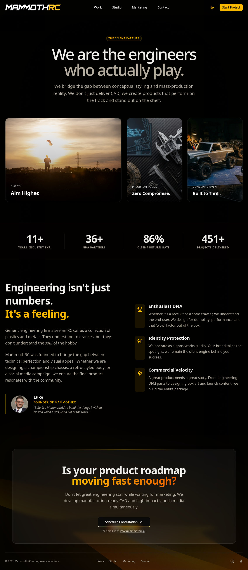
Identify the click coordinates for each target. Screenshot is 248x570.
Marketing (139, 7)
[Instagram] (232, 561)
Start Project (231, 7)
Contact (163, 7)
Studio (116, 7)
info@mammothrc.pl (132, 531)
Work (98, 7)
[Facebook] (241, 561)
